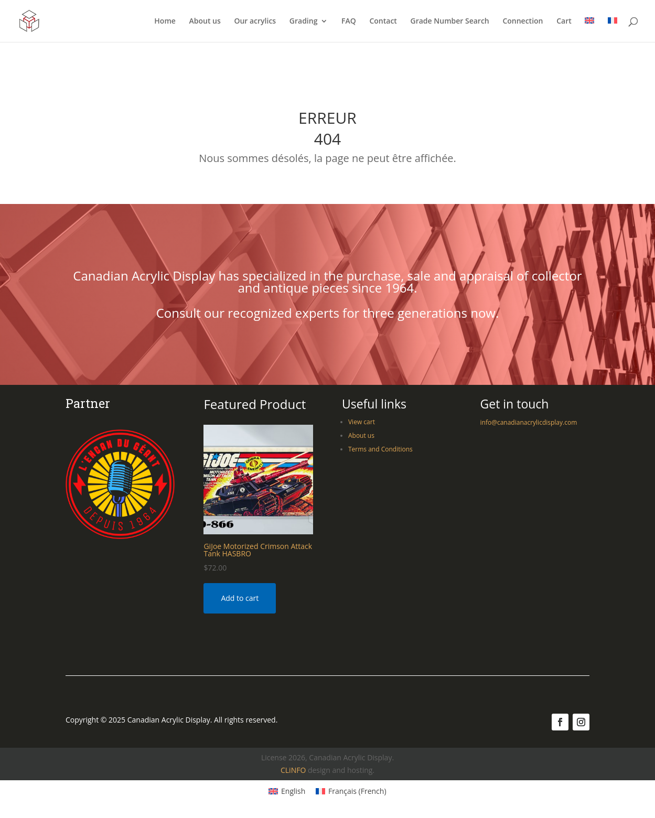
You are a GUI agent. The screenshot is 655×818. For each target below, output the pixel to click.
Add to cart (240, 598)
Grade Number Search (450, 21)
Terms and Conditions (380, 449)
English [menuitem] (293, 791)
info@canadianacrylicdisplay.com (528, 422)
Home (165, 21)
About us (204, 21)
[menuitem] (589, 29)
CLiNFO (293, 770)
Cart (564, 21)
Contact (382, 21)
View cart (361, 421)
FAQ (348, 21)
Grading (303, 21)
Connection (522, 21)
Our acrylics (255, 21)
